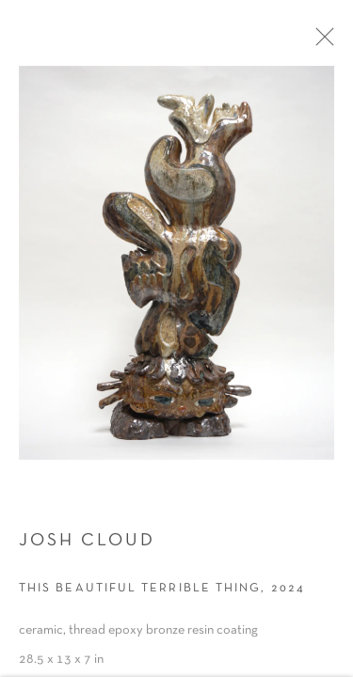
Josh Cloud (87, 551)
